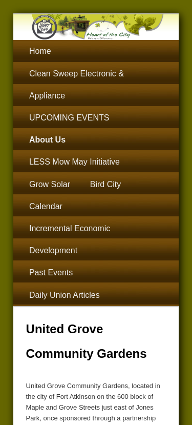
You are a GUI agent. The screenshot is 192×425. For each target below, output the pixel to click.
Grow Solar (49, 184)
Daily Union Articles (64, 295)
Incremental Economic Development (69, 239)
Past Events (51, 272)
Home (40, 51)
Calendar (45, 206)
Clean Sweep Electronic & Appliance (76, 84)
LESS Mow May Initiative (74, 161)
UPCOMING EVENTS (69, 117)
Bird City (105, 184)
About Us (47, 139)
